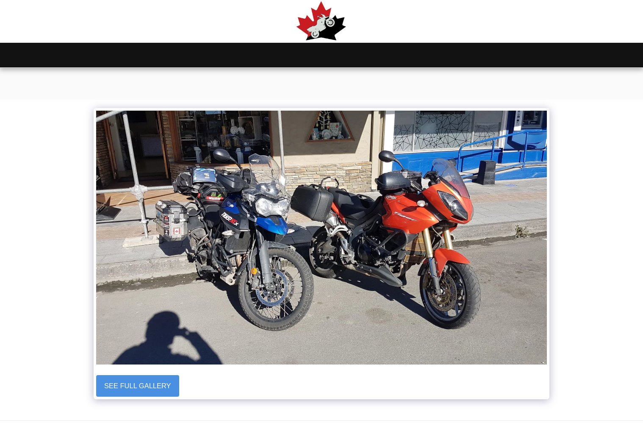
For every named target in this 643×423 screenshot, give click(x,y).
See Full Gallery (137, 386)
